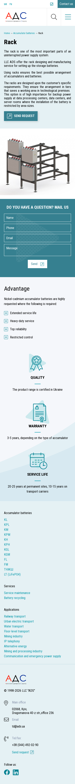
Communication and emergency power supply (32, 656)
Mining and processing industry (23, 651)
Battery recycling (14, 598)
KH (6, 539)
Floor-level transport (16, 631)
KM (6, 530)
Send (34, 264)
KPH (7, 544)
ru (11, 4)
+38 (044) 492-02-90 (52, 4)
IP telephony (12, 641)
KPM (7, 535)
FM (6, 564)
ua (5, 4)
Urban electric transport (19, 621)
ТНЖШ (8, 569)
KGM (7, 554)
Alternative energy (15, 646)
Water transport (14, 626)
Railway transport (15, 616)
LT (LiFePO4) (12, 574)
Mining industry (13, 636)
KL (5, 520)
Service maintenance (17, 593)
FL (5, 559)
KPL (6, 525)
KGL (6, 549)
